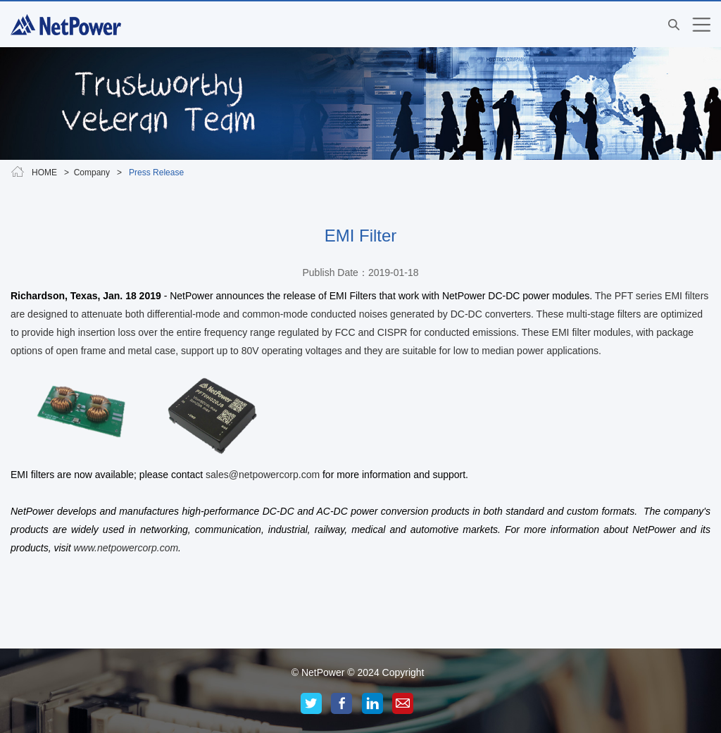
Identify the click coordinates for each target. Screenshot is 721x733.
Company (92, 172)
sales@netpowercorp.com (263, 474)
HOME (44, 172)
